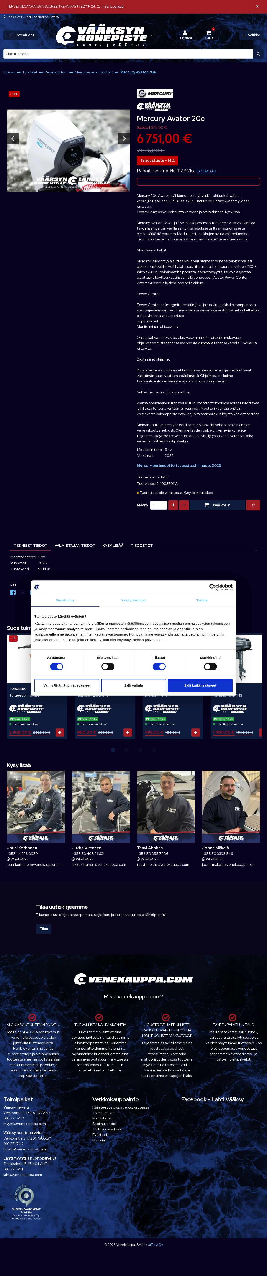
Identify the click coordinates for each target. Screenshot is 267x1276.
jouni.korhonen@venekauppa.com (35, 864)
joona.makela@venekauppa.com (228, 864)
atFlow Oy (155, 1244)
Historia (98, 1140)
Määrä (142, 505)
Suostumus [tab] (65, 600)
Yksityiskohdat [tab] (133, 600)
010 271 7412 (13, 1143)
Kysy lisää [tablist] (113, 545)
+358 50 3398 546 (217, 853)
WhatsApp (17, 859)
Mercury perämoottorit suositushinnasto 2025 (179, 465)
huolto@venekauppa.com (24, 1149)
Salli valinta (133, 685)
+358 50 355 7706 (152, 853)
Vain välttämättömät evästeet (67, 685)
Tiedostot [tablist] (142, 545)
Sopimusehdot (104, 1123)
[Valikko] (251, 35)
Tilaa (43, 929)
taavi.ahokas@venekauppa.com (163, 864)
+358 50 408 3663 (87, 853)
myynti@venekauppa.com (24, 1123)
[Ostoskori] (209, 35)
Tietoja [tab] (202, 600)
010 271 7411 (13, 1169)
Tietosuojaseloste (107, 1129)
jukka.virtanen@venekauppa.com (99, 864)
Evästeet (99, 1134)
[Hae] (128, 54)
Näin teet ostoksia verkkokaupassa (120, 1107)
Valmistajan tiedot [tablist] (75, 545)
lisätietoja (206, 171)
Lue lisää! (117, 6)
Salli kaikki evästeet (200, 685)
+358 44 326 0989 (22, 853)
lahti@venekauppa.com (22, 1174)
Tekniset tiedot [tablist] (30, 545)
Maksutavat (102, 1118)
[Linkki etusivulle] (101, 35)
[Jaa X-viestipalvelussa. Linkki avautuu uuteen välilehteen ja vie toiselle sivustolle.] (25, 593)
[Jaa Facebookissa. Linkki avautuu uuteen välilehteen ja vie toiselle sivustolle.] (15, 593)
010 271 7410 (13, 1118)
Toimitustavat (103, 1112)
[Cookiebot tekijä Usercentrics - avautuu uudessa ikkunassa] (213, 587)
